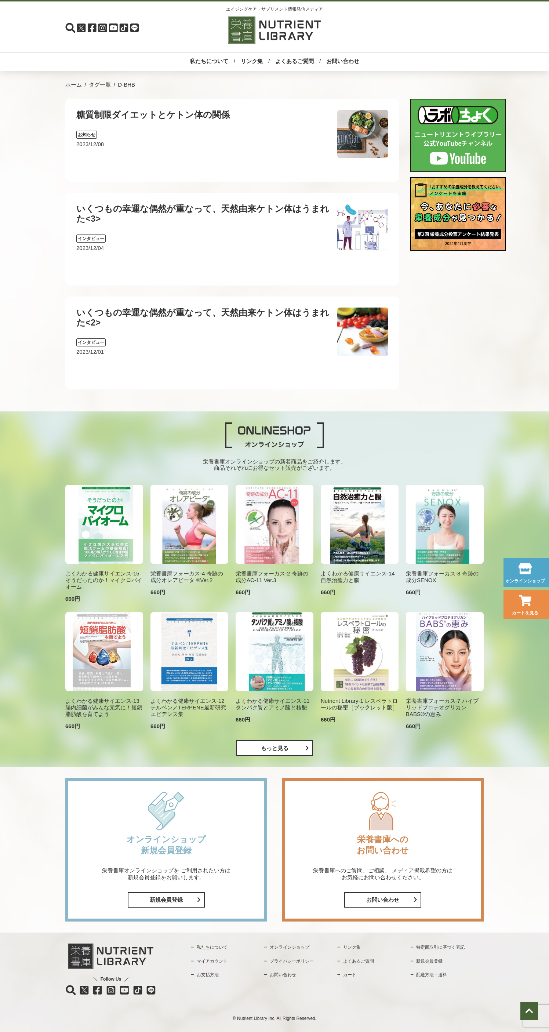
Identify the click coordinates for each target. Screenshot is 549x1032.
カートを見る (525, 612)
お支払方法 (208, 974)
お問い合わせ (342, 61)
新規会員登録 (166, 900)
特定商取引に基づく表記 (440, 947)
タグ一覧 (100, 84)
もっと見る (274, 748)
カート (349, 974)
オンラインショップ (525, 581)
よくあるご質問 (294, 61)
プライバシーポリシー (292, 961)
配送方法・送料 (431, 974)
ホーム (73, 84)
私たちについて (209, 61)
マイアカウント (212, 961)
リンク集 (252, 61)
